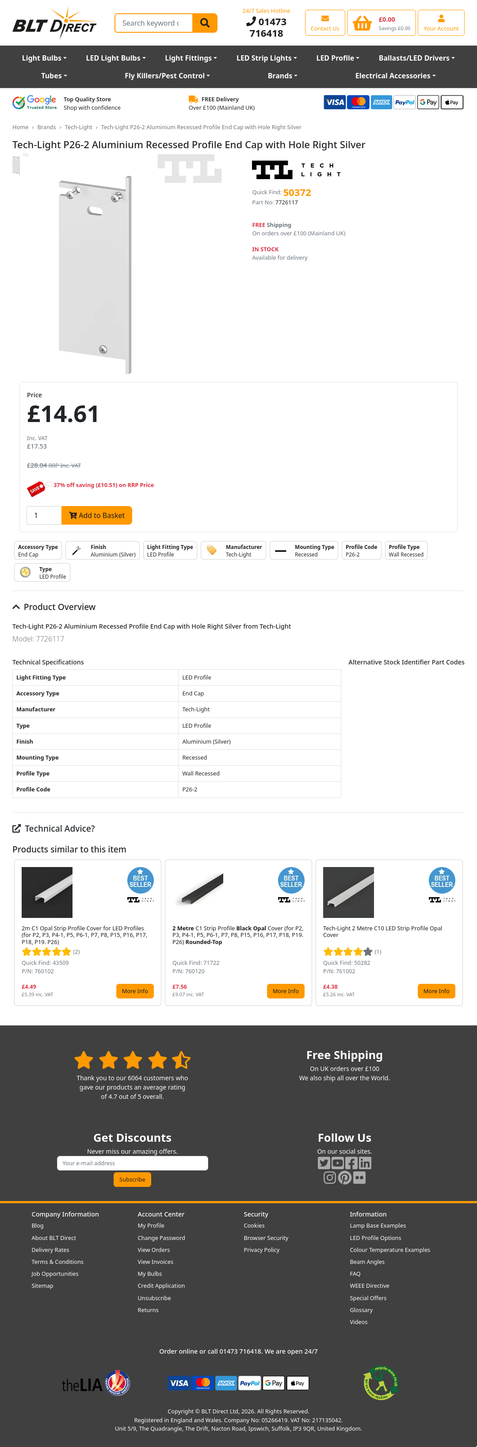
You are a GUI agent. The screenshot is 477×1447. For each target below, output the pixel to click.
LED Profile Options (375, 1238)
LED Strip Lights (264, 58)
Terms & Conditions (58, 1262)
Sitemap (42, 1286)
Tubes (51, 76)
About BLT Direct (54, 1238)
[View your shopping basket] (381, 22)
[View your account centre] (441, 22)
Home (20, 127)
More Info (135, 991)
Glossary (361, 1310)
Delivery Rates (50, 1250)
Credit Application (161, 1286)
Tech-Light (78, 127)
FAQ (355, 1274)
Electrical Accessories (393, 76)
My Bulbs (150, 1274)
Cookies (254, 1225)
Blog (38, 1225)
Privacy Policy (262, 1250)
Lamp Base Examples (378, 1225)
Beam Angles (367, 1262)
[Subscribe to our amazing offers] (132, 1163)
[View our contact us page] (325, 22)
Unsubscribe (154, 1298)
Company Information (65, 1214)
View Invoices (156, 1262)
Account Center (161, 1214)
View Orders (154, 1250)
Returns (148, 1310)
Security (256, 1214)
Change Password (161, 1238)
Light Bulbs (41, 58)
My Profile (151, 1225)
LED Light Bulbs (113, 58)
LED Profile (335, 58)
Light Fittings (188, 58)
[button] (457, 933)
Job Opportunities (55, 1274)
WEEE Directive (369, 1286)
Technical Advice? (53, 828)
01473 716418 (266, 27)
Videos (359, 1322)
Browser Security (266, 1238)
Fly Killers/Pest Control (165, 76)
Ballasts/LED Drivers (414, 58)
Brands (280, 76)
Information (368, 1214)
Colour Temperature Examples (390, 1250)
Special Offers (368, 1298)
